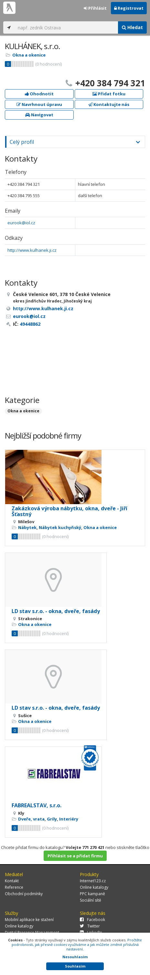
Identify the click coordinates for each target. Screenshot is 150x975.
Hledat (132, 27)
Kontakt (12, 881)
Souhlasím (75, 966)
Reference (14, 887)
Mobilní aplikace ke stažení (29, 919)
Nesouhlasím (75, 956)
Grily (52, 819)
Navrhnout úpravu (39, 104)
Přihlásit (95, 8)
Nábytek (27, 527)
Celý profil (22, 141)
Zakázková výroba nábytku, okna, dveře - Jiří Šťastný (69, 511)
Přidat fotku (108, 94)
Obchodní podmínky (24, 893)
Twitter (90, 926)
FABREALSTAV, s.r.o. (36, 805)
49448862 (30, 324)
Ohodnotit (39, 94)
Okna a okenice (29, 55)
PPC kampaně (92, 893)
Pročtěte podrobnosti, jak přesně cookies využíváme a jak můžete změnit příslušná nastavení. (77, 944)
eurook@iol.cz (21, 223)
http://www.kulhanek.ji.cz (32, 250)
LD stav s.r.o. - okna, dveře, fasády (56, 611)
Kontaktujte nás (108, 104)
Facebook (92, 919)
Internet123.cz (93, 881)
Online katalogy (94, 887)
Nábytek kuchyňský (60, 527)
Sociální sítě (90, 900)
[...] (66, 27)
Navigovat (39, 115)
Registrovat (129, 8)
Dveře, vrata (31, 819)
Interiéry (68, 819)
